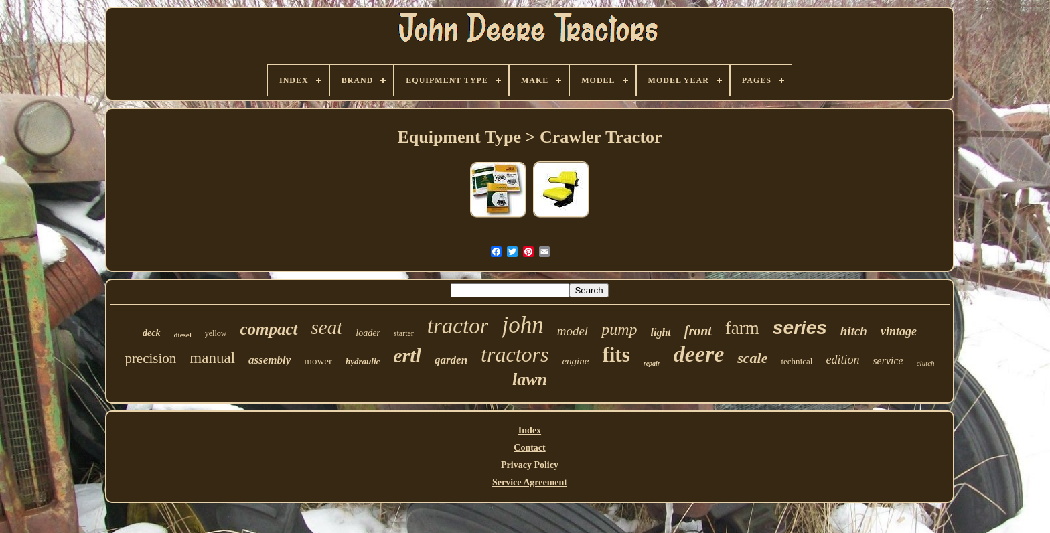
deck (151, 333)
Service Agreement (529, 482)
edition (842, 359)
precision (150, 358)
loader (368, 333)
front (698, 330)
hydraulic (363, 361)
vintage (899, 331)
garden (451, 360)
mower (318, 361)
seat (327, 327)
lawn (529, 379)
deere (699, 353)
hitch (853, 331)
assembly (269, 360)
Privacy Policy (529, 465)
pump (619, 329)
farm (742, 328)
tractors (514, 354)
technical (796, 361)
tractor (458, 326)
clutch (926, 363)
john (522, 325)
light (661, 332)
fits (615, 354)
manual (212, 358)
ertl (407, 355)
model (572, 331)
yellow (216, 333)
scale (752, 358)
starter (404, 333)
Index (529, 430)
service (888, 360)
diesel (183, 335)
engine (575, 361)
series (800, 327)
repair (652, 363)
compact (268, 329)
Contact (529, 448)
